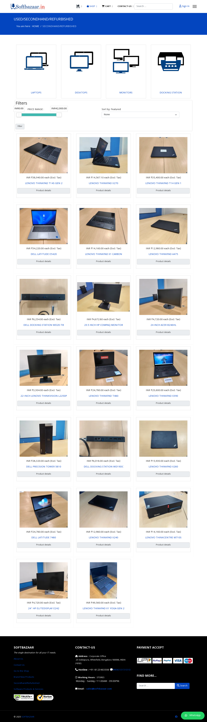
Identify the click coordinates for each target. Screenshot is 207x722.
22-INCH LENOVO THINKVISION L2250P (44, 396)
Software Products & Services (28, 689)
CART (106, 6)
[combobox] (153, 6)
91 (114, 670)
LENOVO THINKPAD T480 (103, 396)
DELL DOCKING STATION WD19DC (103, 467)
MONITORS (125, 93)
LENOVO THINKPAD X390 (163, 396)
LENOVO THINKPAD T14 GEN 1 (163, 183)
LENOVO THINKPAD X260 (163, 467)
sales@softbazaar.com (99, 689)
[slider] (19, 114)
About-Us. (18, 659)
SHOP (91, 6)
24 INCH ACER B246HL (163, 325)
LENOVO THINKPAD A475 (163, 254)
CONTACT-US (125, 6)
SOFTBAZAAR (28, 717)
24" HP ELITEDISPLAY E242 (43, 609)
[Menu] (195, 6)
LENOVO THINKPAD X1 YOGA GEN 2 (103, 609)
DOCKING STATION (171, 93)
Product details (43, 190)
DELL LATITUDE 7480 (43, 538)
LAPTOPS (36, 93)
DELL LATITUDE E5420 (44, 254)
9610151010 (123, 670)
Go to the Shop (21, 671)
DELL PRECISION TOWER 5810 (43, 467)
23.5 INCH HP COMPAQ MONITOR (103, 325)
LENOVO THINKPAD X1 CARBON (103, 254)
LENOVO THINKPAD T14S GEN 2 (43, 183)
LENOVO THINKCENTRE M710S (163, 538)
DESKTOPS (81, 93)
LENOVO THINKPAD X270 (103, 183)
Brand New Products (24, 677)
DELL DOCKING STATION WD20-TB (43, 325)
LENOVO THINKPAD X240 (103, 538)
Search (182, 686)
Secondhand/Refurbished (26, 683)
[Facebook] (176, 717)
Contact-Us (19, 665)
